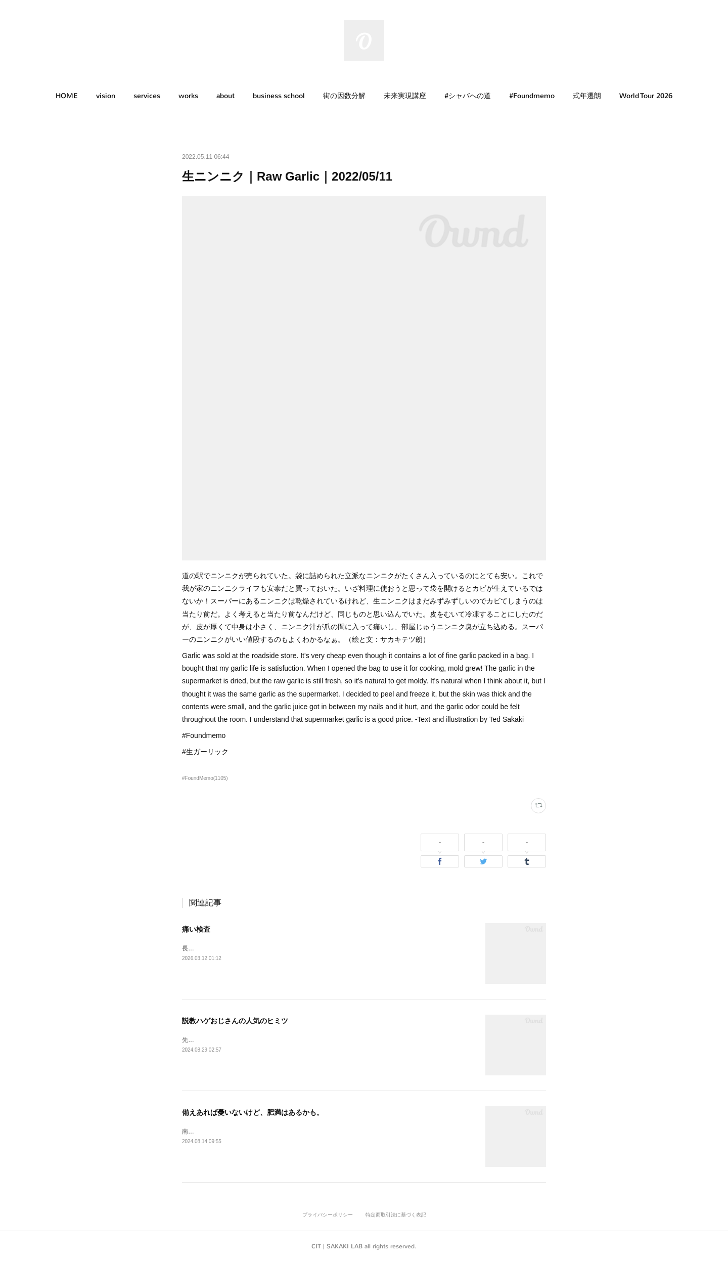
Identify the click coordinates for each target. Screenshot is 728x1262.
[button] (67, 96)
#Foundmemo (532, 96)
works (188, 96)
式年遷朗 (587, 96)
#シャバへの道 (467, 96)
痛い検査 (196, 929)
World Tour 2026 (645, 96)
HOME (67, 96)
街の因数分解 (344, 96)
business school (279, 96)
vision (105, 96)
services (146, 96)
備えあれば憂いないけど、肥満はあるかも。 (253, 1112)
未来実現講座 (405, 96)
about (225, 96)
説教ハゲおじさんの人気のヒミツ (235, 1021)
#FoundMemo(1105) (205, 778)
